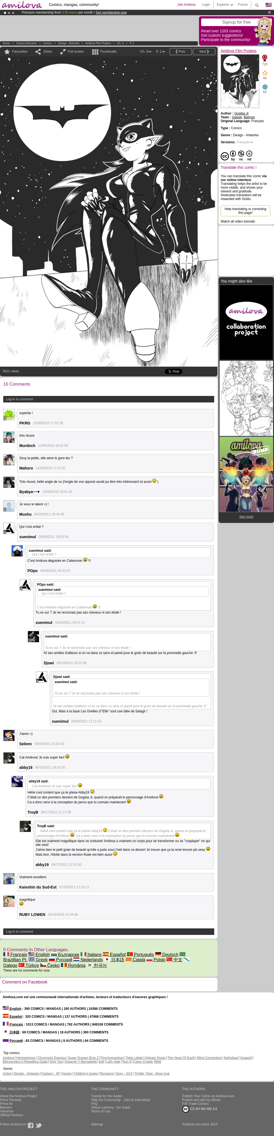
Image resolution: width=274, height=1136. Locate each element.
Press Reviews (10, 1100)
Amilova (8, 1058)
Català (135, 959)
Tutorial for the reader (106, 1096)
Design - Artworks (68, 43)
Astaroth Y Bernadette (81, 1062)
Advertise (7, 1111)
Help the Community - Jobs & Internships (120, 1100)
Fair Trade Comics (195, 1104)
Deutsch (166, 954)
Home (6, 43)
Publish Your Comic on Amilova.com (208, 1096)
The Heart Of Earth (181, 1058)
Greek (38, 959)
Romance (107, 1073)
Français (15, 954)
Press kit (6, 1104)
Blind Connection (209, 1058)
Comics (47, 43)
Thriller (139, 1073)
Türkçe (28, 965)
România (73, 965)
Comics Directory (26, 43)
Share (47, 51)
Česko (50, 965)
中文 (174, 959)
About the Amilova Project (18, 1096)
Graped (245, 1058)
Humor (67, 1073)
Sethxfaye (231, 1058)
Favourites (19, 51)
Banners (6, 1107)
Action (7, 1073)
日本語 (114, 959)
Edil (101, 1062)
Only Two (56, 1062)
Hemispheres (26, 1058)
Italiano (91, 954)
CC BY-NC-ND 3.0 (199, 1109)
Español (114, 954)
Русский (60, 959)
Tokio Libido (134, 1058)
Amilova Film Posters (98, 43)
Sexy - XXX (124, 1073)
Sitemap (97, 1124)
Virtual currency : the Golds (110, 1107)
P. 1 (132, 43)
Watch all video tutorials (238, 221)
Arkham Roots (155, 1058)
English (39, 954)
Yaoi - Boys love (158, 1073)
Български (65, 954)
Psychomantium (112, 1058)
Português (140, 954)
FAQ (94, 1104)
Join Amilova (186, 5)
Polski (156, 959)
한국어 (97, 965)
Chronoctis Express (52, 1058)
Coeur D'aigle (143, 1062)
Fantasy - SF (50, 1073)
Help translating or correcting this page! (245, 211)
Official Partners (11, 1115)
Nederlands (88, 959)
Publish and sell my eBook (201, 1100)
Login (206, 5)
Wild (158, 1062)
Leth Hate (113, 1062)
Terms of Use (100, 1111)
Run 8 (126, 1062)
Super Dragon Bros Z (83, 1058)
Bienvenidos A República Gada (25, 1062)
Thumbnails (108, 51)
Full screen (76, 51)
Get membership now (111, 12)
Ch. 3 (120, 43)
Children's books (86, 1073)
